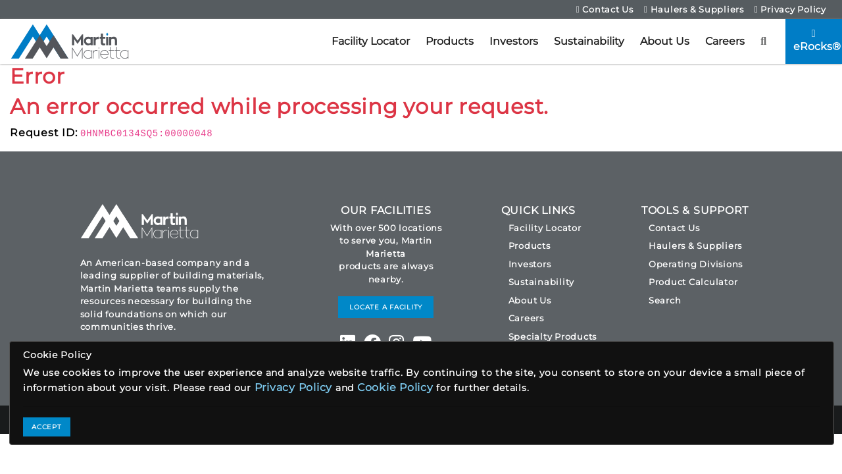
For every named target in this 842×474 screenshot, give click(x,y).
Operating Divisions (696, 264)
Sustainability (589, 41)
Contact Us (604, 9)
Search (665, 300)
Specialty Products (552, 336)
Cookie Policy (395, 387)
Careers (725, 41)
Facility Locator (371, 41)
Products (450, 41)
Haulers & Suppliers (694, 9)
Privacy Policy (790, 9)
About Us (664, 41)
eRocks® (817, 40)
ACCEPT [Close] (47, 427)
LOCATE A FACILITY (385, 307)
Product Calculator (693, 281)
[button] (764, 41)
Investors (513, 41)
